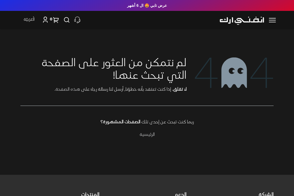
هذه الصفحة (68, 89)
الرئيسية (147, 135)
